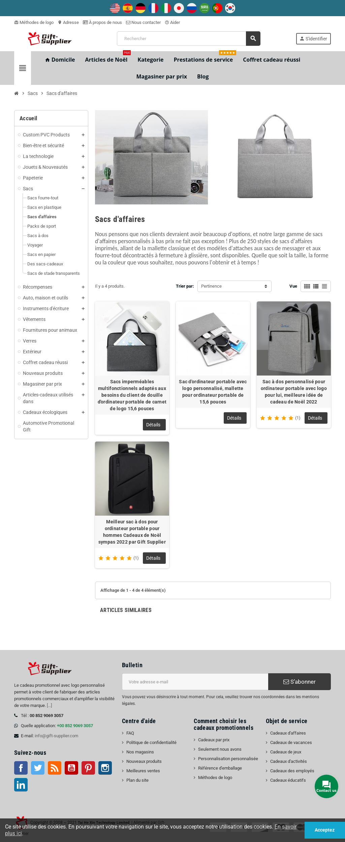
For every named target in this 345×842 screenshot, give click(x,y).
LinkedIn (21, 784)
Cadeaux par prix (213, 739)
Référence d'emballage (220, 768)
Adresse (68, 22)
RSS (54, 768)
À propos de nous (102, 22)
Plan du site (137, 780)
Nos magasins (140, 751)
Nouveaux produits (144, 761)
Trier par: (185, 286)
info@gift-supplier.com (56, 735)
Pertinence (211, 286)
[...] (49, 705)
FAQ (130, 733)
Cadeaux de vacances (291, 742)
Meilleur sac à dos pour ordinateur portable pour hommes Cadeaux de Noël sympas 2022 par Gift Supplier (132, 532)
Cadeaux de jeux (285, 751)
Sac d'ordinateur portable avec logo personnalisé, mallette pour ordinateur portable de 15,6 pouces (213, 391)
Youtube (71, 768)
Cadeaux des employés (292, 770)
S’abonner (299, 681)
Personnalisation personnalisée (228, 758)
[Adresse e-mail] (195, 681)
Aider (172, 22)
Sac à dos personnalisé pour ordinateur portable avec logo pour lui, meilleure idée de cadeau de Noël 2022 (294, 391)
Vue (293, 286)
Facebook (21, 768)
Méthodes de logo (34, 22)
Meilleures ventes (143, 770)
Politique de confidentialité (151, 742)
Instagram (105, 768)
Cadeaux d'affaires (288, 733)
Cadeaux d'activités (288, 761)
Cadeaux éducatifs (288, 780)
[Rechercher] (188, 38)
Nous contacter (143, 22)
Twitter (37, 768)
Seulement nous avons (220, 749)
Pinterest (88, 768)
